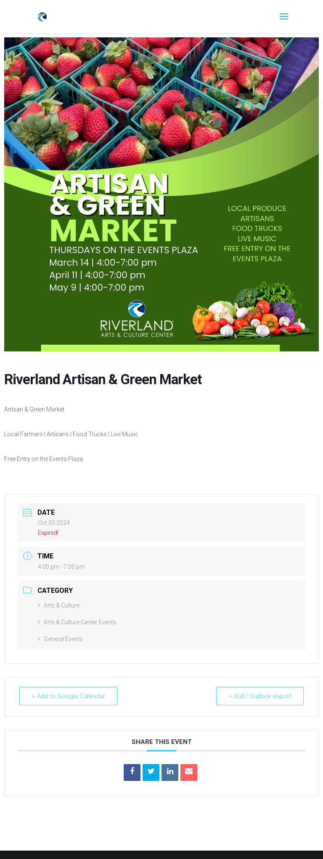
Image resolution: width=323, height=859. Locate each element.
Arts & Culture (58, 605)
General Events (60, 639)
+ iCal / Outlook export (259, 696)
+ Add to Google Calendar (68, 696)
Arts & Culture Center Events (77, 622)
